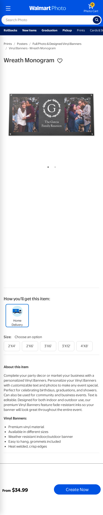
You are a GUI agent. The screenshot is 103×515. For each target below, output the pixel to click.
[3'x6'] (48, 346)
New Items (29, 30)
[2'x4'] (12, 346)
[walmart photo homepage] (47, 8)
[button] (59, 61)
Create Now (77, 489)
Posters (22, 44)
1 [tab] (47, 166)
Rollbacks (10, 30)
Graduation (49, 30)
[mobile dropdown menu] (8, 8)
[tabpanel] (51, 114)
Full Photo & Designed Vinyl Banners (57, 44)
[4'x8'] (84, 346)
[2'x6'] (30, 346)
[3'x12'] (66, 346)
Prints (81, 30)
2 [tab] (54, 166)
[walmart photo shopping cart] (91, 8)
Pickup (67, 30)
